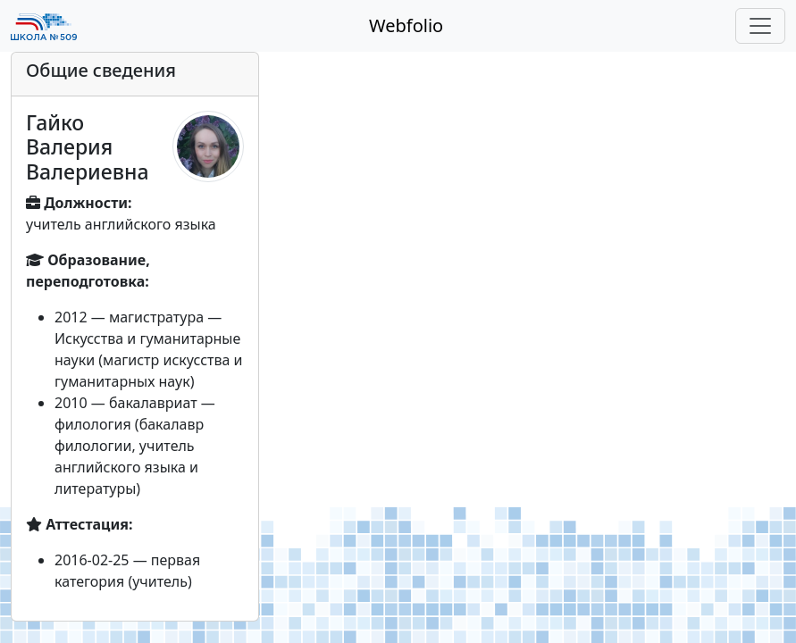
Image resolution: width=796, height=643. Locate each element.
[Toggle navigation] (760, 26)
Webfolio (406, 25)
